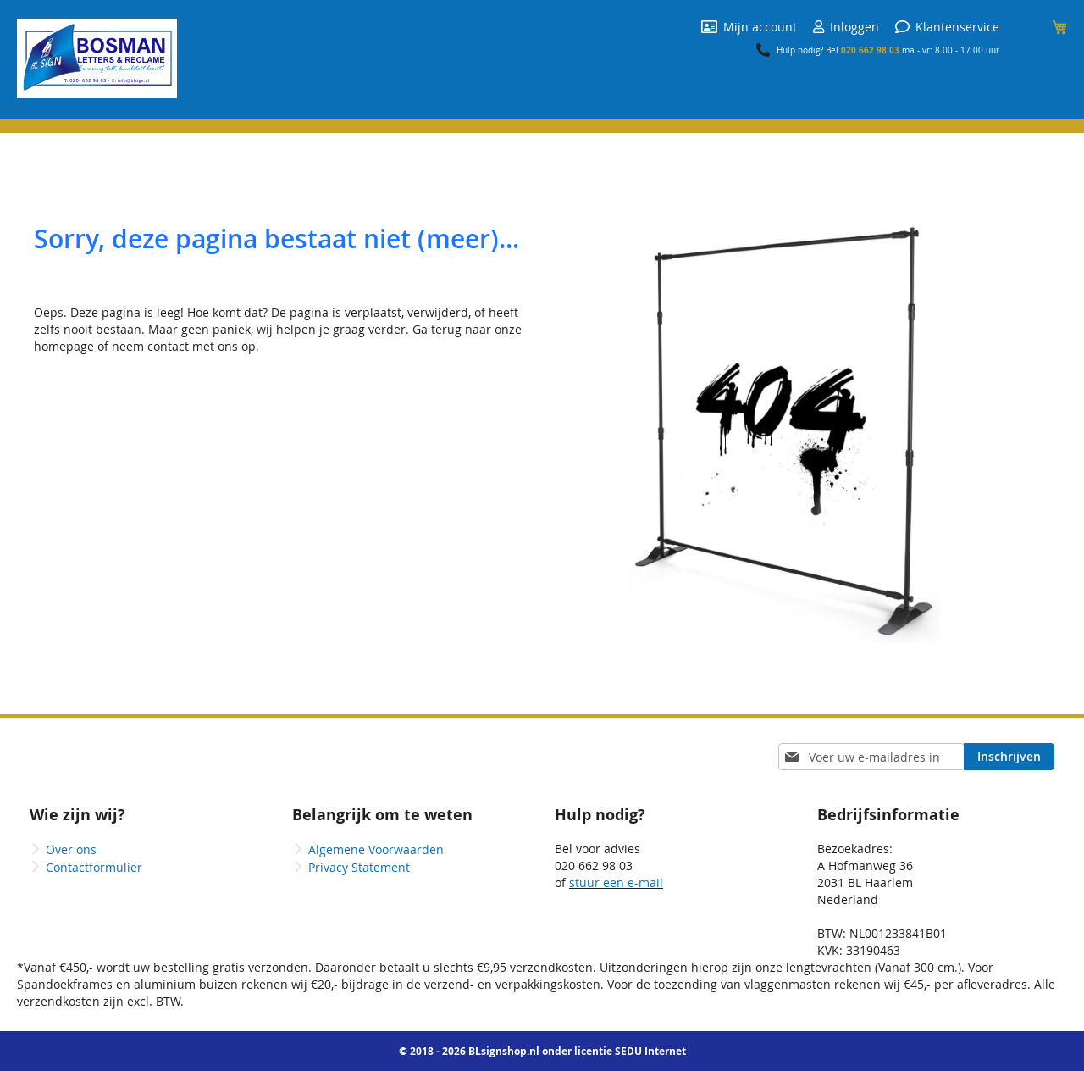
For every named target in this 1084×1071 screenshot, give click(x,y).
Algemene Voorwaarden (376, 849)
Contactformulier (94, 867)
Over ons (71, 849)
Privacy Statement (359, 867)
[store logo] (97, 58)
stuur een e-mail (616, 882)
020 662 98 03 (870, 50)
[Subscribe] (1009, 756)
